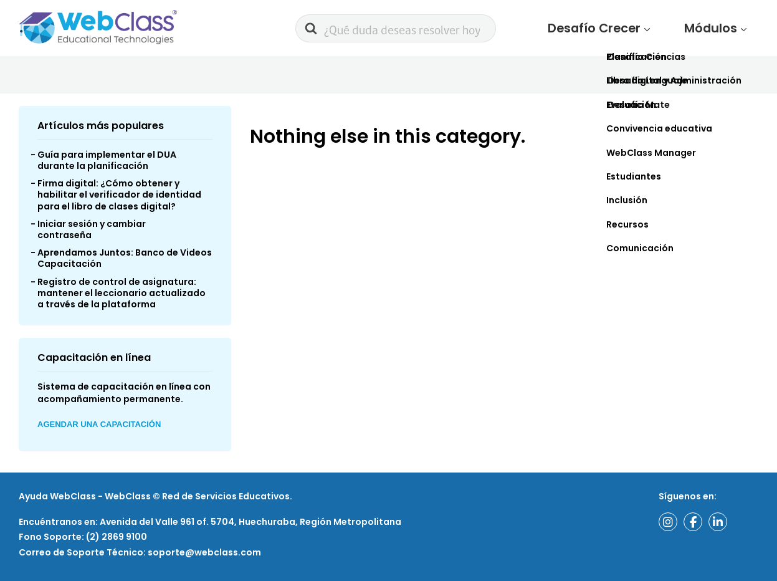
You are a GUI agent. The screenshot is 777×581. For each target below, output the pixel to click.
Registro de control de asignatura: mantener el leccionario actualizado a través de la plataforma (121, 295)
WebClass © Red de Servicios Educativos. (198, 497)
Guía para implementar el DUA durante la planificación (106, 163)
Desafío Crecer (635, 29)
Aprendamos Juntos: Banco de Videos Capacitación (124, 261)
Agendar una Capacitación (99, 427)
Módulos (723, 29)
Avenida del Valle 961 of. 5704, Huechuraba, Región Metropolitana (250, 522)
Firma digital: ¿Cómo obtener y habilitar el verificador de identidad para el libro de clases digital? (119, 197)
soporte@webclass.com (204, 552)
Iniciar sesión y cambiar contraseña (91, 232)
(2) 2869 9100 (115, 537)
